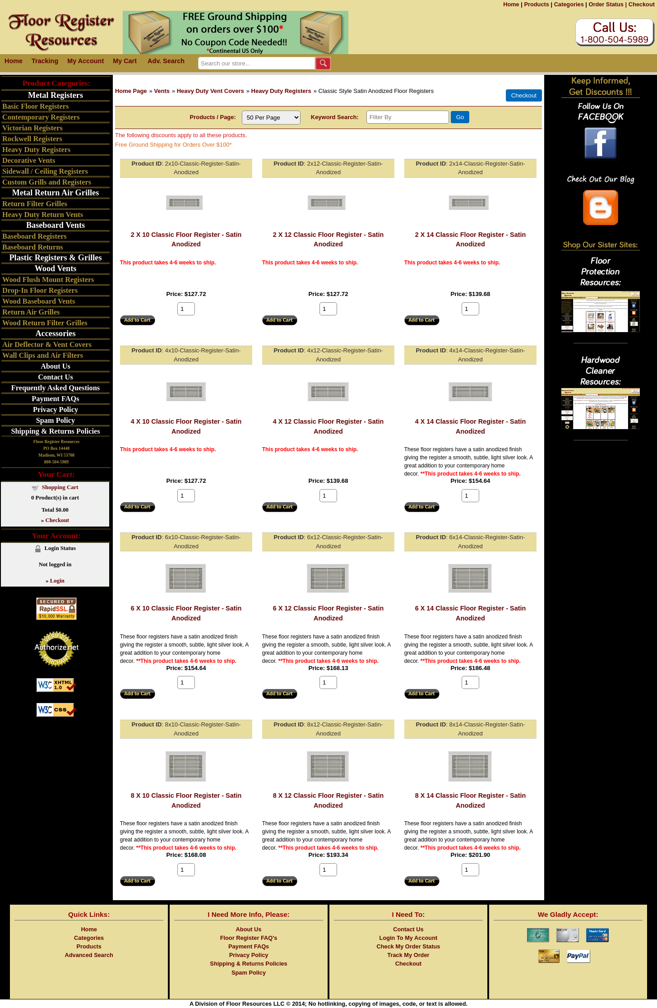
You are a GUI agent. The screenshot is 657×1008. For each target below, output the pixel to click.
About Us (55, 366)
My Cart (125, 61)
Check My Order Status (408, 946)
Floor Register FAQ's (249, 937)
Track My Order (408, 955)
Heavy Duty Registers (281, 91)
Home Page (131, 91)
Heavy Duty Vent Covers (210, 91)
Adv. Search (166, 61)
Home (511, 4)
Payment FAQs (55, 398)
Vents (162, 91)
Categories (569, 4)
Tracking (45, 61)
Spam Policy (55, 420)
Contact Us (55, 377)
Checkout (642, 4)
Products (536, 4)
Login (57, 581)
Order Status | (607, 4)
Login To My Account (408, 937)
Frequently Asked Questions (55, 387)
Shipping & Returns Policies (55, 431)
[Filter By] (407, 117)
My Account (85, 61)
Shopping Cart (60, 487)
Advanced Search (89, 955)
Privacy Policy (55, 409)
